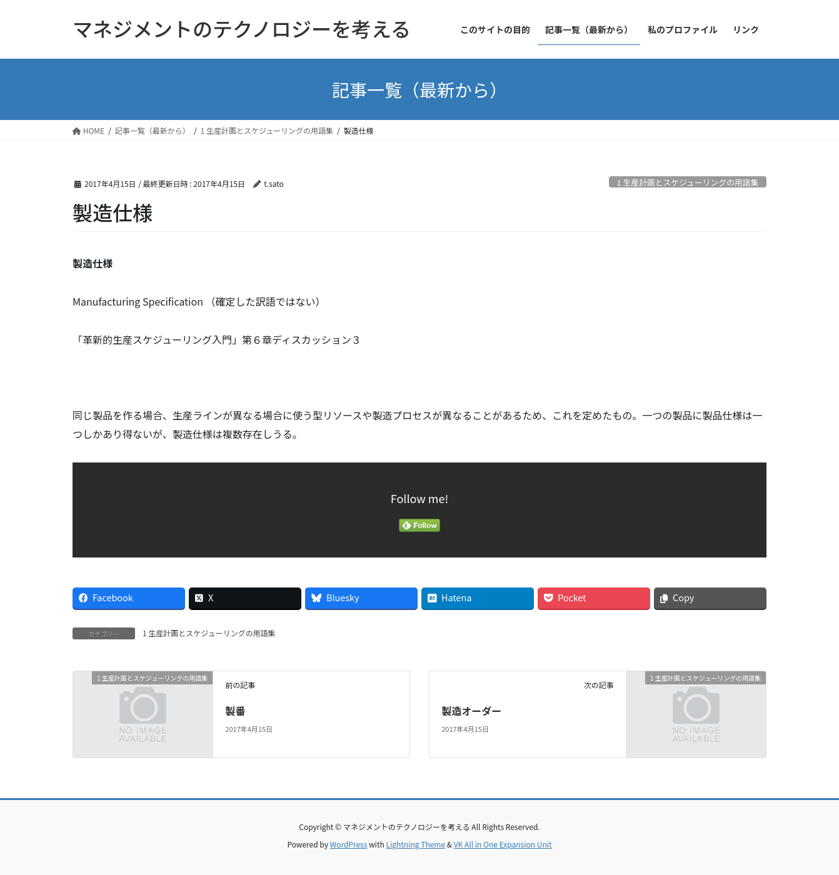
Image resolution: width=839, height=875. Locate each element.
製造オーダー (471, 710)
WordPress (349, 844)
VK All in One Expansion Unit (503, 844)
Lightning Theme (415, 844)
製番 (235, 710)
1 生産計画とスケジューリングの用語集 (688, 182)
